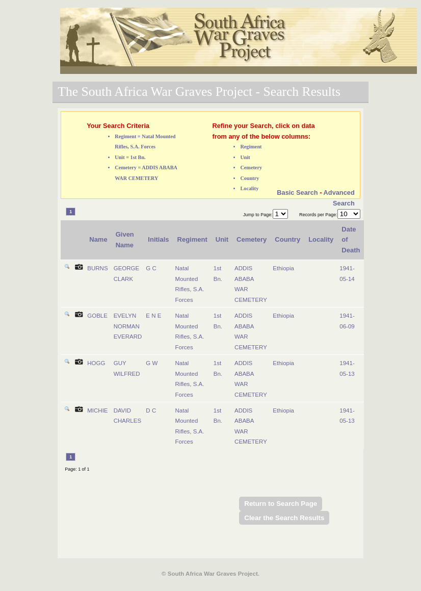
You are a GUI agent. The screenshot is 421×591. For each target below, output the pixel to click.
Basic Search (297, 192)
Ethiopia (283, 268)
